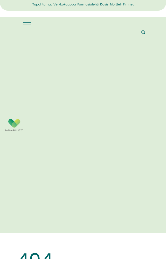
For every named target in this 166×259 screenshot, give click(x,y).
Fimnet (128, 4)
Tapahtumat (42, 4)
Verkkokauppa (64, 4)
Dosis (104, 4)
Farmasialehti (88, 4)
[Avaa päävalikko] (29, 24)
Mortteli (116, 4)
